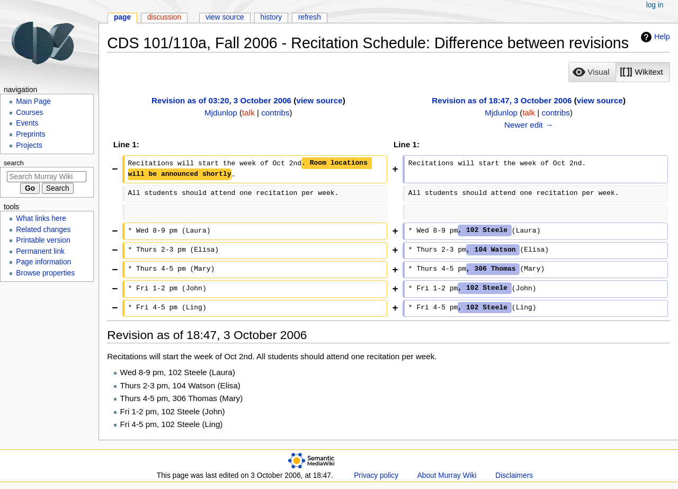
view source (319, 100)
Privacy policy (376, 475)
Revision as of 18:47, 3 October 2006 (502, 100)
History (271, 17)
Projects (29, 145)
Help (654, 37)
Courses (29, 113)
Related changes (43, 230)
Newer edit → (528, 124)
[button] (592, 72)
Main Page (33, 101)
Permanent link (40, 251)
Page (122, 17)
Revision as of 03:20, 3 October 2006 (221, 100)
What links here (41, 219)
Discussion (164, 17)
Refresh (309, 17)
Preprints (30, 134)
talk (248, 112)
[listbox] (619, 72)
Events (27, 123)
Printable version (43, 240)
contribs (275, 112)
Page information (43, 262)
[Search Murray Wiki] (46, 176)
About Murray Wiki (447, 475)
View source (225, 17)
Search (14, 163)
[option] (591, 72)
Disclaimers (514, 475)
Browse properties (45, 273)
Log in (655, 5)
